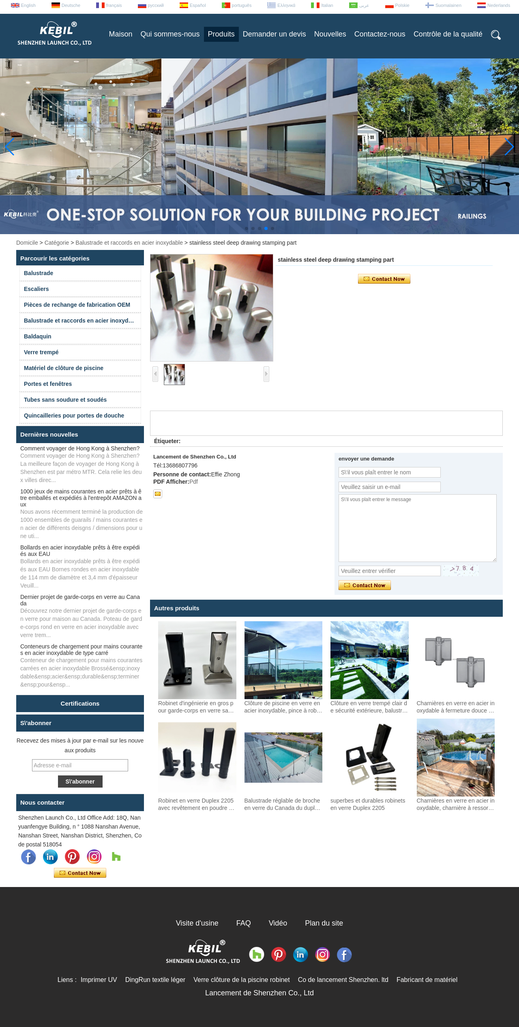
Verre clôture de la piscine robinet (241, 979)
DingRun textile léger (155, 979)
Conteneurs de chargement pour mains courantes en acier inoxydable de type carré (81, 649)
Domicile (27, 242)
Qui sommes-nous (170, 34)
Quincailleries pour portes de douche (74, 415)
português (242, 5)
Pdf (193, 481)
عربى (364, 5)
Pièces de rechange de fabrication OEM (77, 304)
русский (156, 5)
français (114, 5)
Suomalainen (448, 5)
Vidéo (278, 923)
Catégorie (57, 242)
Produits (221, 34)
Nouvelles (330, 34)
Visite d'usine (197, 923)
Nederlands (498, 5)
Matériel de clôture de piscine (63, 368)
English (28, 5)
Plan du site (324, 923)
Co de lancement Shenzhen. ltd (343, 979)
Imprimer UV (99, 979)
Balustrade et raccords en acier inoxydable (129, 242)
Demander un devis (274, 34)
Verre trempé (41, 352)
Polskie (402, 5)
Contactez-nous (379, 34)
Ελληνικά (286, 5)
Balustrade (38, 273)
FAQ (243, 923)
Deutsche (71, 5)
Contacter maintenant (80, 873)
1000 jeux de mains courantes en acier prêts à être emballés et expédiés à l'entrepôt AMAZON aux (81, 498)
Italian (327, 5)
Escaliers (36, 289)
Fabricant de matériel (427, 979)
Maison (121, 34)
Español (198, 5)
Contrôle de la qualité (448, 34)
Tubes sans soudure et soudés (65, 399)
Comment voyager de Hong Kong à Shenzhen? (79, 448)
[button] (246, 228)
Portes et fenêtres (48, 384)
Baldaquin (37, 336)
